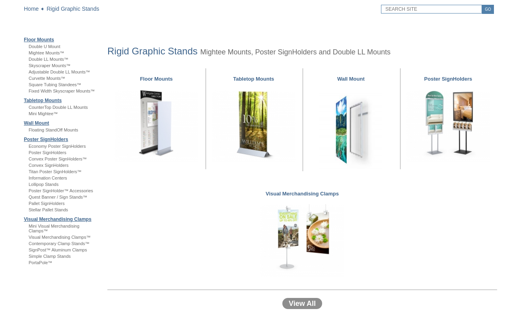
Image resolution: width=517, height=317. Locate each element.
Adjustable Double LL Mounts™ (59, 72)
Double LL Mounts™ (48, 59)
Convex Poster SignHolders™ (58, 159)
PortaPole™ (40, 262)
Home (31, 9)
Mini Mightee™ (43, 113)
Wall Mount (36, 123)
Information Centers (48, 178)
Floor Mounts (39, 40)
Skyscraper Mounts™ (49, 65)
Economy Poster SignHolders (57, 146)
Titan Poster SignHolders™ (55, 171)
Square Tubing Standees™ (55, 84)
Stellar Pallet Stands (48, 209)
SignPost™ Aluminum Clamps (58, 249)
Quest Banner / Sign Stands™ (58, 197)
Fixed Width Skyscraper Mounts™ (62, 91)
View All (302, 303)
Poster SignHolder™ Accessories (61, 190)
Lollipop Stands (43, 184)
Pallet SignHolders (47, 203)
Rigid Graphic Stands (73, 9)
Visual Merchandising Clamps (57, 219)
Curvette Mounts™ (47, 78)
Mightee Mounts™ (46, 52)
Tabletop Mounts (43, 100)
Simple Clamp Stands (50, 256)
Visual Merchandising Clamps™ (60, 237)
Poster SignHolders (46, 139)
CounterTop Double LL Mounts (58, 107)
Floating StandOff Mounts (53, 130)
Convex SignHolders (48, 165)
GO (488, 9)
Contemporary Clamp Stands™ (59, 243)
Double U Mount (44, 46)
